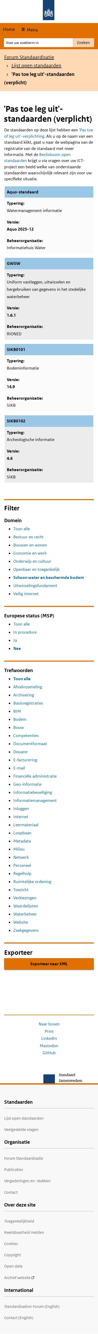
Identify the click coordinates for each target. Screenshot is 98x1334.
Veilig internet (26, 593)
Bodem (19, 719)
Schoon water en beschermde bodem (48, 577)
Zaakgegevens (26, 930)
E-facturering (25, 760)
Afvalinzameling (27, 687)
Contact (11, 1192)
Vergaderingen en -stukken (27, 1180)
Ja (15, 640)
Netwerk (21, 857)
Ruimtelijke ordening (32, 881)
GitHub (49, 1053)
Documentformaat (30, 743)
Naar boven (49, 1024)
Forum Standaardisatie (29, 57)
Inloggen (21, 808)
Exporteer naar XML (49, 964)
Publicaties (13, 1169)
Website (20, 922)
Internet (20, 816)
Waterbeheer (25, 914)
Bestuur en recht (28, 537)
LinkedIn (49, 1038)
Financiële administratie (35, 776)
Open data (13, 1266)
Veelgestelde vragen (21, 1129)
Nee (17, 648)
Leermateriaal (25, 825)
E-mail (19, 768)
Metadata (22, 841)
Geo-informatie (27, 784)
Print (49, 1031)
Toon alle (21, 529)
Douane (20, 752)
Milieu (19, 849)
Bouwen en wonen (30, 545)
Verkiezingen (24, 898)
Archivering (23, 695)
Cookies (11, 1243)
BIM (17, 711)
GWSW (13, 263)
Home (9, 29)
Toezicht (20, 889)
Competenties (26, 735)
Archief (19, 1277)
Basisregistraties (28, 703)
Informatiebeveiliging (32, 792)
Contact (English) (18, 1317)
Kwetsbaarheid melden (24, 1232)
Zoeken (83, 42)
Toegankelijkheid (19, 1221)
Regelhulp (22, 873)
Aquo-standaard (22, 192)
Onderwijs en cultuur (32, 561)
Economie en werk (30, 553)
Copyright (12, 1254)
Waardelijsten (25, 906)
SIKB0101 (16, 349)
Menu (32, 30)
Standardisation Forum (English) (32, 1306)
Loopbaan (22, 833)
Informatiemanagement (35, 800)
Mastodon (49, 1045)
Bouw (18, 727)
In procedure (25, 632)
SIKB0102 (16, 421)
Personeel (22, 865)
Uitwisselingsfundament (35, 585)
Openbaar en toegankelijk (36, 569)
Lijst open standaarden (36, 66)
